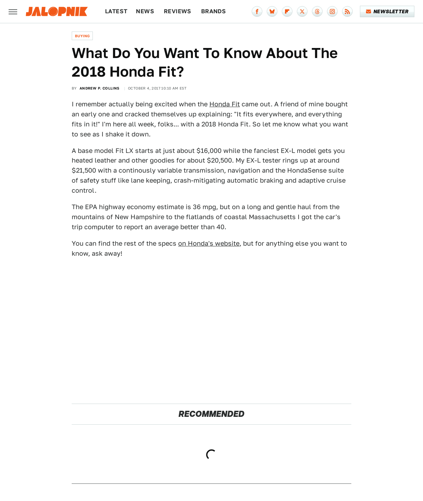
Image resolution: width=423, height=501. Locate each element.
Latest (116, 11)
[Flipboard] (287, 11)
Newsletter (387, 11)
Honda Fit (224, 104)
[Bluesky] (272, 11)
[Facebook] (257, 11)
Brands (213, 11)
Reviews (177, 11)
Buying (82, 36)
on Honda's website (208, 243)
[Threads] (317, 11)
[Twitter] (302, 11)
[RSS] (347, 11)
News (145, 11)
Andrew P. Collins (100, 88)
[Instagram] (332, 11)
